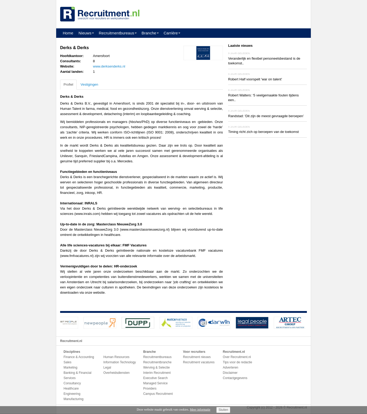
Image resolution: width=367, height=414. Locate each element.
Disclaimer (230, 373)
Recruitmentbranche (157, 362)
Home (68, 33)
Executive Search (155, 378)
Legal (107, 367)
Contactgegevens (235, 378)
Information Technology (119, 362)
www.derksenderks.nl (109, 66)
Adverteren (230, 367)
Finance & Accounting (79, 357)
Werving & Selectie (156, 367)
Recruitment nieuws (197, 357)
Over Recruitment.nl (237, 357)
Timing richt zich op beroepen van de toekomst (263, 132)
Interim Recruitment (157, 373)
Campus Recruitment (158, 394)
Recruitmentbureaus (116, 33)
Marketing (70, 367)
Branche (148, 33)
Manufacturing (73, 399)
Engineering (72, 394)
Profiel (68, 84)
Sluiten (223, 410)
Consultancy (72, 383)
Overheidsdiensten (116, 373)
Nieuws (84, 33)
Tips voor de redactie (237, 362)
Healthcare (71, 388)
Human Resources (116, 357)
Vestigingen (89, 84)
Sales (67, 362)
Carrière (171, 33)
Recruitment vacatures (198, 362)
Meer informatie (200, 409)
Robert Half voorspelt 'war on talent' (255, 79)
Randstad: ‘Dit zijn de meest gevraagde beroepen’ (266, 116)
